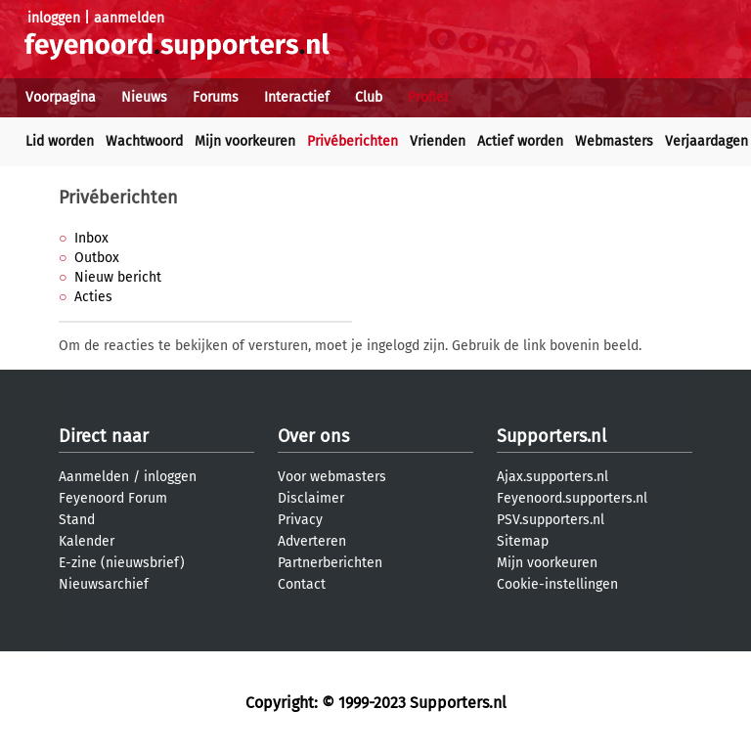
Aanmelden (94, 476)
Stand (77, 519)
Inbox (91, 238)
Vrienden (437, 141)
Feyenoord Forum (113, 498)
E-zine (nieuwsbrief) (122, 562)
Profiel (428, 97)
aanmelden (129, 18)
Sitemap (523, 541)
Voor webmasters (332, 476)
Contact (302, 584)
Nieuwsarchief (104, 584)
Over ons (313, 436)
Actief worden (520, 141)
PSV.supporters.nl (550, 519)
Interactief (297, 97)
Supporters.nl (551, 436)
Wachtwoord (144, 141)
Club (368, 97)
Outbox (96, 257)
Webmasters (614, 141)
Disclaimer (311, 498)
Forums (216, 97)
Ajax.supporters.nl (552, 476)
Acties (93, 296)
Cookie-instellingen (557, 584)
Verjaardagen (706, 141)
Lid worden (59, 141)
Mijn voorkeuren (245, 141)
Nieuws (144, 97)
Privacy (300, 519)
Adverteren (312, 541)
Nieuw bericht (117, 277)
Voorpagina (60, 97)
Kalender (86, 541)
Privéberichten (352, 141)
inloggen (53, 18)
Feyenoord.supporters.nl (572, 498)
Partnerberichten (330, 562)
